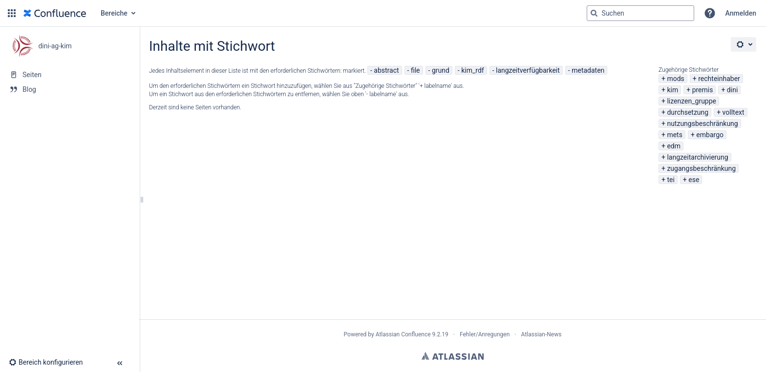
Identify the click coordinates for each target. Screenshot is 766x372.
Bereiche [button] (114, 13)
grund (440, 70)
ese (693, 180)
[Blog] (69, 89)
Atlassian (453, 356)
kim (672, 90)
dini (732, 90)
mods (675, 79)
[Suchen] (594, 13)
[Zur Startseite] (55, 13)
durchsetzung (687, 112)
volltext (734, 112)
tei (670, 180)
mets (674, 135)
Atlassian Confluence (403, 334)
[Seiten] (69, 74)
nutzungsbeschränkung (702, 123)
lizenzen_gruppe (691, 101)
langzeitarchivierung (697, 157)
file (415, 70)
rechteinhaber (719, 79)
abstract (386, 70)
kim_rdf (472, 70)
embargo (709, 135)
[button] (12, 13)
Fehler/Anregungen (485, 334)
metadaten (588, 70)
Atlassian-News (541, 334)
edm (674, 146)
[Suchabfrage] (640, 13)
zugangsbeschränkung (701, 168)
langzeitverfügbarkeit (528, 70)
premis (702, 90)
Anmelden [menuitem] (740, 13)
